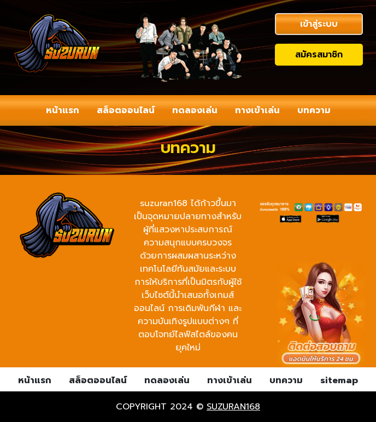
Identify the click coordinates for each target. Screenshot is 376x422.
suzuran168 (233, 406)
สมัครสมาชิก (319, 54)
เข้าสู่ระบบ (319, 24)
